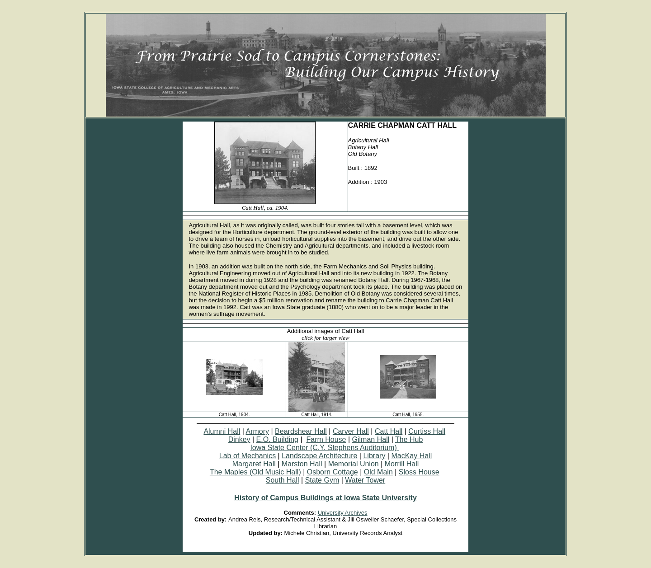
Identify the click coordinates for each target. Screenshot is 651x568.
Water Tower (365, 480)
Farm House (326, 439)
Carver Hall (351, 431)
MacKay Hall (411, 456)
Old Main (378, 472)
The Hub (409, 439)
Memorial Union (353, 464)
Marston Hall (302, 464)
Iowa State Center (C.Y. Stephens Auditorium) (324, 447)
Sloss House (419, 472)
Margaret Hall (254, 464)
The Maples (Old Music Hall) (255, 472)
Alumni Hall (221, 431)
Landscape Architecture (319, 456)
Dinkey (239, 439)
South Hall (282, 480)
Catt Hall (388, 431)
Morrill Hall (402, 464)
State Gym (322, 480)
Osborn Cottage (332, 472)
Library (374, 456)
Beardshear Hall (301, 431)
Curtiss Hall (426, 431)
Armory (257, 431)
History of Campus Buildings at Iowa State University (325, 498)
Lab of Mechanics (247, 456)
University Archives (343, 512)
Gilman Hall (371, 439)
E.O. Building (277, 439)
